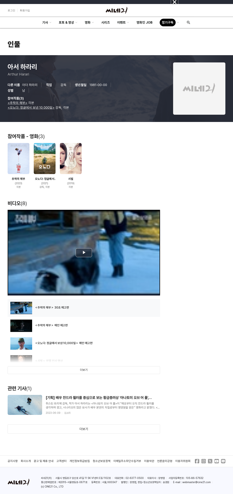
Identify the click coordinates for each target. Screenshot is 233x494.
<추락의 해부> (17, 103)
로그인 (11, 10)
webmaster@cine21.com (196, 482)
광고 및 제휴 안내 (44, 461)
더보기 (84, 370)
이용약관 (149, 461)
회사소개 (26, 461)
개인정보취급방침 (80, 461)
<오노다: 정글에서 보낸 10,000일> (31, 107)
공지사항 (13, 461)
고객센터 (61, 461)
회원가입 (25, 10)
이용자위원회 (183, 461)
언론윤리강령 (164, 461)
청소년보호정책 (102, 461)
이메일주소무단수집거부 (127, 461)
